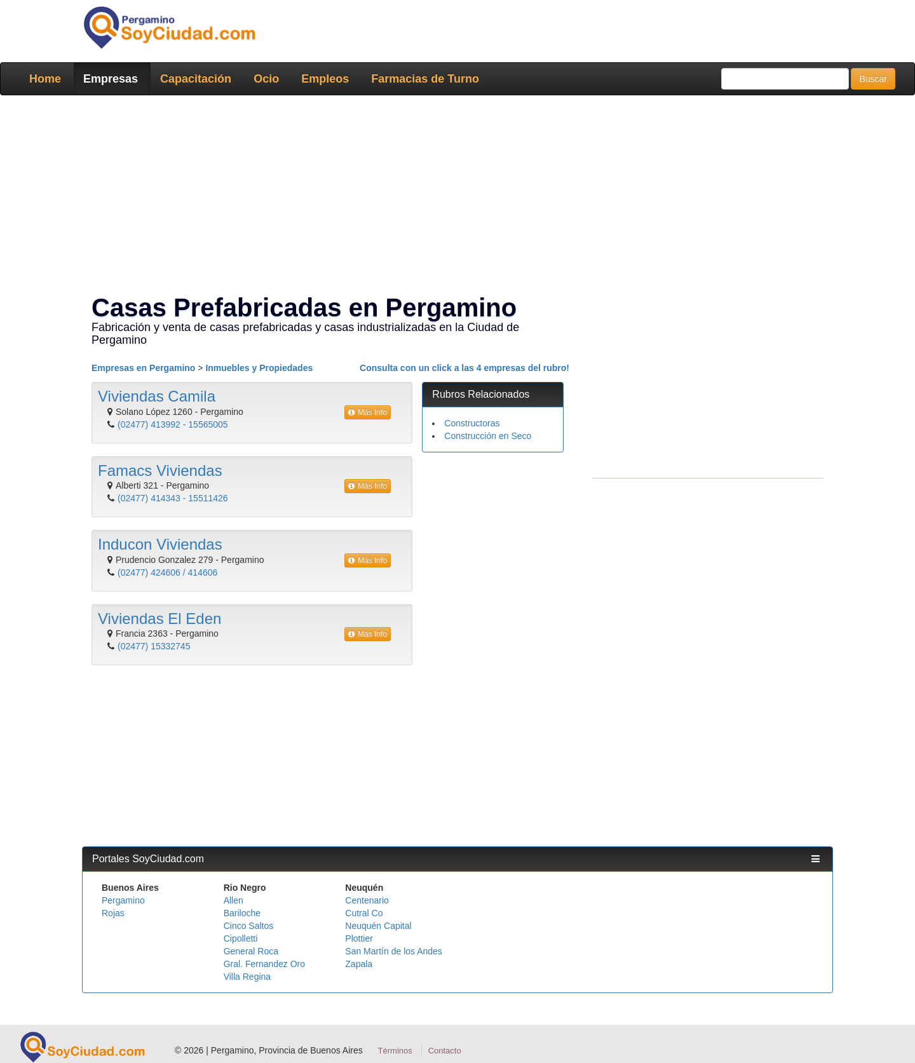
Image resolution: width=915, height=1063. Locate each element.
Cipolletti (241, 938)
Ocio (266, 78)
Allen (233, 900)
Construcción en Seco (487, 436)
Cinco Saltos (249, 926)
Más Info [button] (367, 412)
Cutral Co (364, 913)
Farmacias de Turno (425, 78)
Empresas (110, 78)
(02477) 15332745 (154, 646)
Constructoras (471, 423)
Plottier (359, 938)
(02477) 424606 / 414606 (167, 572)
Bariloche (242, 913)
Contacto (444, 1050)
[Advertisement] (453, 197)
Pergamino (123, 900)
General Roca (251, 951)
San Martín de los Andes (393, 951)
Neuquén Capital (378, 926)
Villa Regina (247, 977)
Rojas (113, 913)
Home (45, 78)
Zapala (358, 964)
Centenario (367, 900)
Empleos (325, 78)
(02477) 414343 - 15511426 (173, 498)
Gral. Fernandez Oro (264, 964)
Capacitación (195, 78)
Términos (395, 1050)
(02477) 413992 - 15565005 (173, 424)
